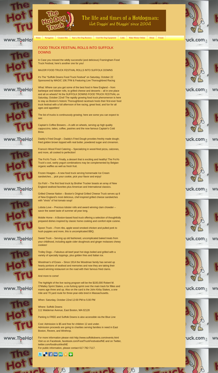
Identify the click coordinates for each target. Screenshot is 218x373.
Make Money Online (137, 38)
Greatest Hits (63, 38)
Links (122, 38)
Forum (161, 38)
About (151, 38)
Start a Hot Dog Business (82, 38)
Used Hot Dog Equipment (106, 38)
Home (38, 38)
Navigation (49, 38)
